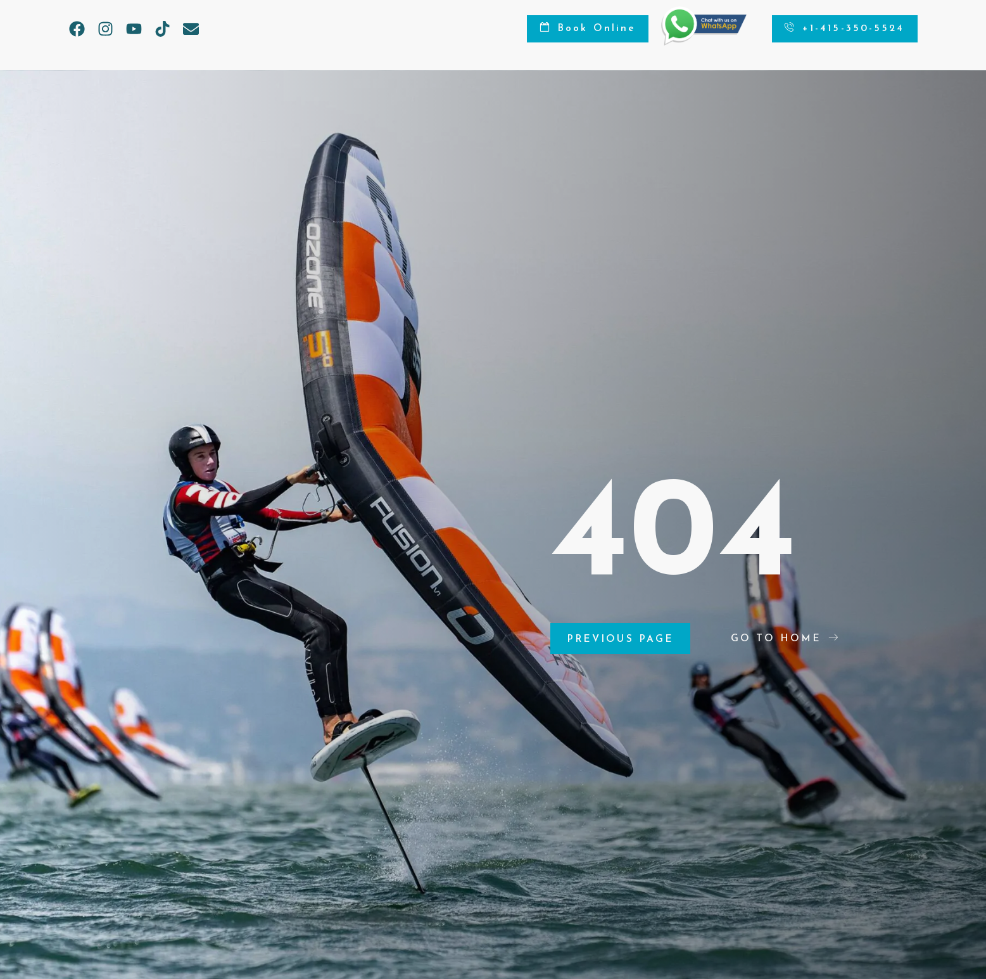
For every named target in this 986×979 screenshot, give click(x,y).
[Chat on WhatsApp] (696, 42)
